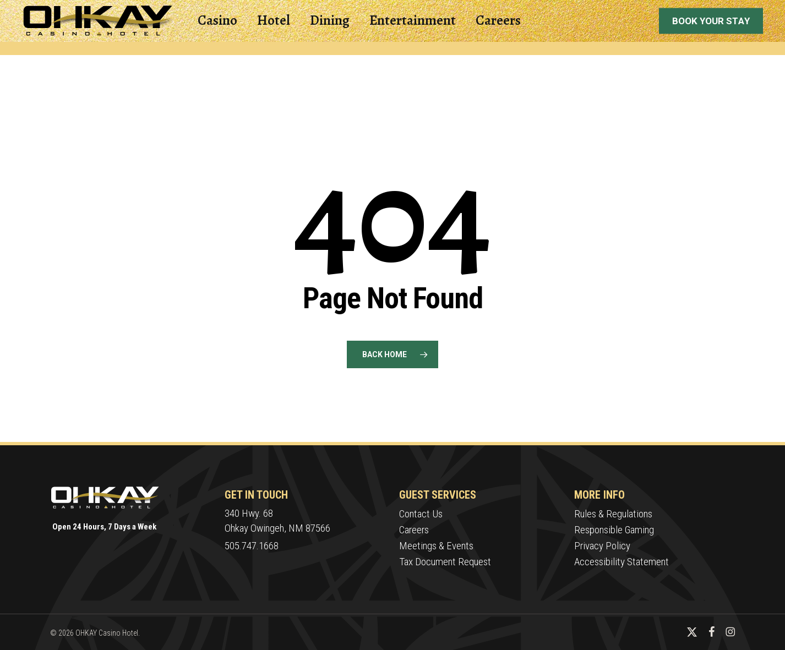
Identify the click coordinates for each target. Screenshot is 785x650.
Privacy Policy (602, 545)
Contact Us (421, 513)
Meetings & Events (436, 545)
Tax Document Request (445, 561)
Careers (414, 529)
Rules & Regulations (613, 513)
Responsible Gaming (614, 529)
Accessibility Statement (621, 561)
